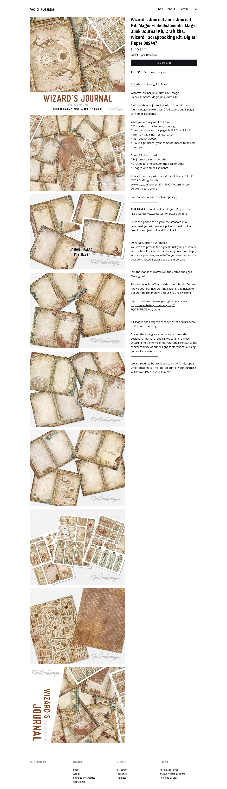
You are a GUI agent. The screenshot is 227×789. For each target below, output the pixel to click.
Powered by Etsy (168, 777)
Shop (160, 9)
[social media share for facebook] (132, 72)
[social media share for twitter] (139, 72)
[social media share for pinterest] (145, 72)
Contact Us (79, 781)
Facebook (122, 773)
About (171, 9)
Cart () (184, 9)
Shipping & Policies (155, 84)
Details (136, 84)
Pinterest (121, 777)
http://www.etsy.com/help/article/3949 (164, 213)
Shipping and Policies (84, 777)
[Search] (196, 9)
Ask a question (158, 72)
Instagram (122, 769)
